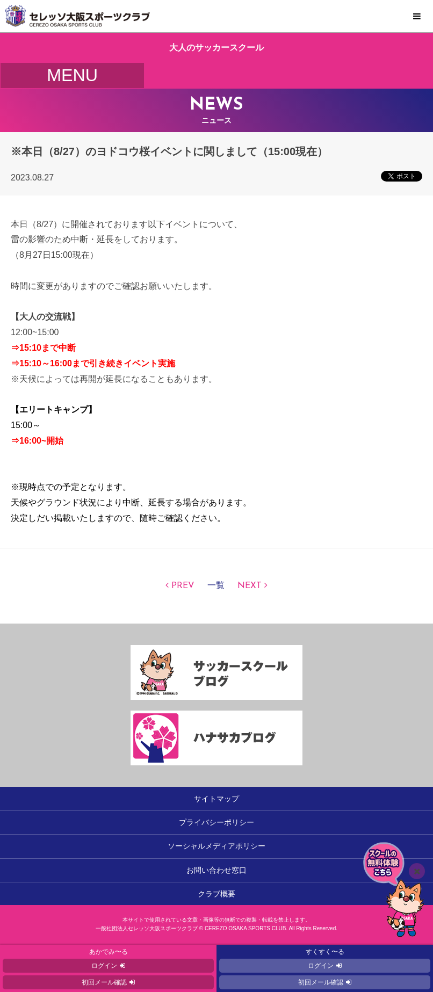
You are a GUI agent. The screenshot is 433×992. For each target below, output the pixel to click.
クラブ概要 (216, 893)
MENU (417, 16)
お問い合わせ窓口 (216, 870)
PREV (182, 586)
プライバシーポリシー (216, 822)
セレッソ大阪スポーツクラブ (216, 16)
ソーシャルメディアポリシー (216, 846)
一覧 (216, 586)
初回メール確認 (104, 982)
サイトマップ (216, 798)
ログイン (104, 965)
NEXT (249, 586)
